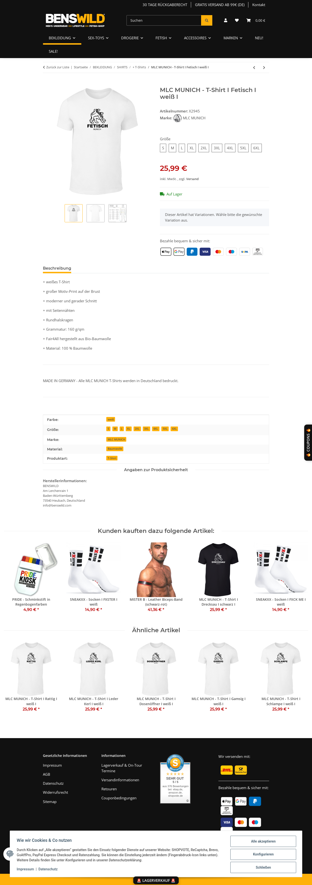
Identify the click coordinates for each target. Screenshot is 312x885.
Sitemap (50, 801)
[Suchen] (164, 20)
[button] (225, 20)
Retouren (109, 788)
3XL (146, 428)
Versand (192, 179)
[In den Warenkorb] (47, 84)
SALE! (53, 51)
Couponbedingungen (118, 797)
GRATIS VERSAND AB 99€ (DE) (219, 4)
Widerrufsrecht (55, 792)
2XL (137, 428)
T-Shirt (112, 458)
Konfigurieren (262, 855)
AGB (46, 774)
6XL (174, 428)
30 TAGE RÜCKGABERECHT (165, 4)
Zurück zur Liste (57, 67)
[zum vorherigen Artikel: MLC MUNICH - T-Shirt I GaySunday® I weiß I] (254, 67)
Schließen (262, 868)
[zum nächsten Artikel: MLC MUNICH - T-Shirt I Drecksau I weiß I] (264, 67)
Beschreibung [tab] (57, 268)
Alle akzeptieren (262, 842)
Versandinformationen (120, 779)
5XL (165, 428)
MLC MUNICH (116, 439)
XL (128, 428)
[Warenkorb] (256, 20)
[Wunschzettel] (237, 20)
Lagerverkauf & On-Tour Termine (121, 768)
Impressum (26, 870)
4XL (155, 428)
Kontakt (258, 4)
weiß (111, 419)
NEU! (259, 37)
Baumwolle (115, 448)
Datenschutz (48, 870)
